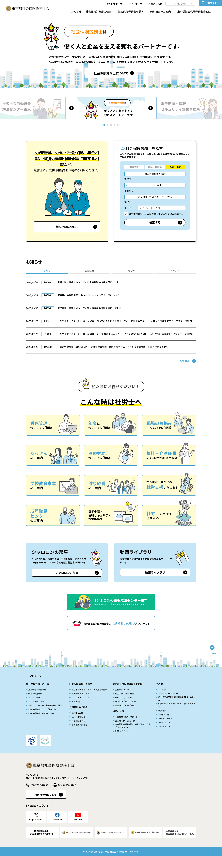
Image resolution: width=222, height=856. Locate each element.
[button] (71, 108)
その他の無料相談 (79, 724)
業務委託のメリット (80, 693)
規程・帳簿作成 (35, 693)
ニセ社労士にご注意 (80, 697)
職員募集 (162, 710)
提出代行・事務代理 (37, 689)
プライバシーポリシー (168, 693)
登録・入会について (124, 697)
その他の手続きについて (126, 701)
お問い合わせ (155, 4)
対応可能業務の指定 (155, 173)
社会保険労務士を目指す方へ (41, 713)
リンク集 (162, 689)
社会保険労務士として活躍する (42, 709)
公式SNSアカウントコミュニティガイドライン (177, 705)
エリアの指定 (155, 185)
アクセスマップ (114, 4)
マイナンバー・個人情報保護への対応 (45, 705)
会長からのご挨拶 (123, 689)
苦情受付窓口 (164, 714)
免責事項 (76, 701)
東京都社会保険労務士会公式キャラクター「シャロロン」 (133, 726)
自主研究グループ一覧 (125, 705)
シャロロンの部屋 (66, 573)
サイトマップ (135, 4)
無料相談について (67, 227)
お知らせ (76, 11)
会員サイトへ (212, 3)
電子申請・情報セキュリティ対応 (155, 197)
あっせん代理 (34, 697)
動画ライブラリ (155, 572)
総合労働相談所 (79, 716)
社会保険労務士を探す (131, 11)
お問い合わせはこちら (44, 794)
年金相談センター (79, 720)
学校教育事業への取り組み (127, 716)
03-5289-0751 (39, 785)
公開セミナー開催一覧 (125, 720)
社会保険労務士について (111, 73)
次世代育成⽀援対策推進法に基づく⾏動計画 (177, 698)
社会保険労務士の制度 (125, 693)
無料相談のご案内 (160, 11)
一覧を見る (183, 361)
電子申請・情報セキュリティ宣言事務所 (89, 689)
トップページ (33, 676)
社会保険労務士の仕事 (98, 11)
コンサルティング (36, 701)
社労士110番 (77, 712)
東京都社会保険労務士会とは (194, 11)
